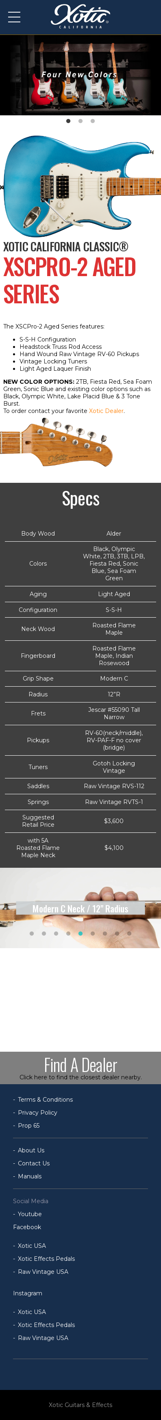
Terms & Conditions (45, 1099)
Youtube (30, 1214)
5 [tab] (80, 934)
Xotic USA (32, 1245)
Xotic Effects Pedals (46, 1258)
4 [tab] (68, 934)
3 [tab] (93, 121)
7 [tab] (105, 934)
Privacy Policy (37, 1112)
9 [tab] (129, 934)
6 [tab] (93, 934)
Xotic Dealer (106, 411)
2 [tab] (80, 121)
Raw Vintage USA (43, 1271)
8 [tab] (117, 934)
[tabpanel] (80, 75)
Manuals (29, 1176)
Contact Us (34, 1163)
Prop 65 (28, 1125)
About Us (31, 1150)
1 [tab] (68, 121)
